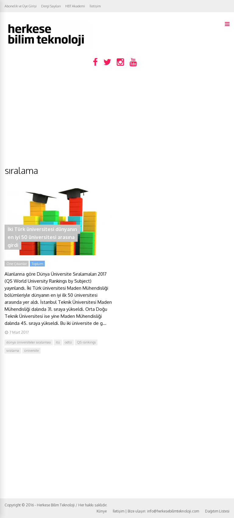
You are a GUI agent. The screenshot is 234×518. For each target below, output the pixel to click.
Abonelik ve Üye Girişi (21, 6)
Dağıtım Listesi (217, 511)
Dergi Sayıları (51, 6)
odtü (68, 342)
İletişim (95, 6)
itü (58, 342)
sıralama (12, 350)
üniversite (31, 350)
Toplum (37, 264)
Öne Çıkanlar (16, 264)
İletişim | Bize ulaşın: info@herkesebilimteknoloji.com (156, 511)
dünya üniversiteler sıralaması (28, 342)
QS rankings (86, 342)
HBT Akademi (75, 6)
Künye (102, 511)
